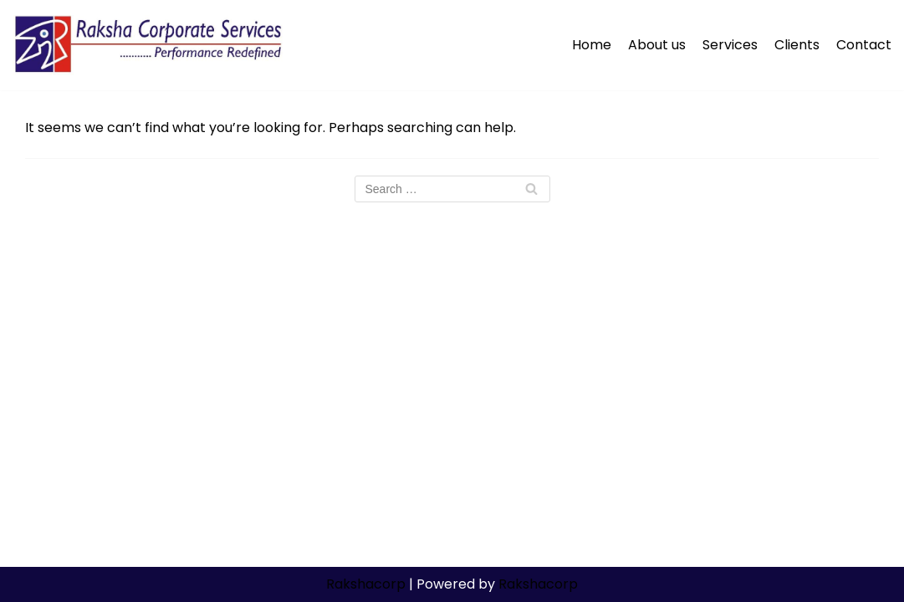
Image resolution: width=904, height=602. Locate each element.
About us (657, 44)
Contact (863, 44)
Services (730, 44)
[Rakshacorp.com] (150, 45)
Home (591, 44)
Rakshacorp (366, 584)
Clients (797, 44)
